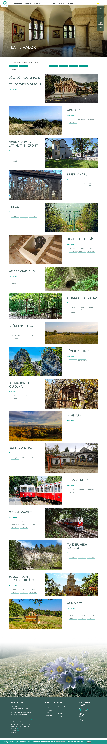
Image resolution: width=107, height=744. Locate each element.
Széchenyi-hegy (21, 326)
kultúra (15, 94)
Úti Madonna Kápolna (19, 384)
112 (18, 732)
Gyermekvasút (20, 512)
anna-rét (72, 618)
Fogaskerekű (77, 480)
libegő (24, 219)
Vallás (73, 307)
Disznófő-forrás (80, 239)
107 (18, 728)
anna (82, 618)
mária (91, 310)
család (33, 335)
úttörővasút (24, 522)
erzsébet (82, 307)
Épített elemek (15, 161)
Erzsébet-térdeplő (82, 298)
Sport (24, 155)
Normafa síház (21, 448)
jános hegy (33, 281)
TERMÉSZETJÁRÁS (53, 66)
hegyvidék (24, 94)
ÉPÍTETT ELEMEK (84, 66)
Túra (73, 119)
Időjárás (48, 713)
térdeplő (91, 307)
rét (91, 618)
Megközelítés (61, 3)
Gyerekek (14, 158)
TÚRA (33, 66)
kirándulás (82, 251)
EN (100, 3)
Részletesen (13, 89)
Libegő (14, 207)
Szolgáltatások (38, 3)
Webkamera (49, 715)
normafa (72, 122)
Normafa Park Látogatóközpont (23, 144)
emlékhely (82, 310)
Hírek (46, 3)
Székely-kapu (77, 175)
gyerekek (81, 489)
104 (25, 725)
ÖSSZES (14, 69)
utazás (33, 524)
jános (14, 589)
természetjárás (73, 251)
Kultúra (33, 158)
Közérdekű (60, 713)
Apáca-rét (75, 110)
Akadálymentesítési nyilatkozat (63, 707)
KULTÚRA (64, 66)
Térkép (53, 3)
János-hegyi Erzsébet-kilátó (21, 578)
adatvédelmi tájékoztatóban (62, 741)
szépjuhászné (14, 283)
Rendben (89, 741)
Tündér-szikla (78, 351)
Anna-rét (74, 603)
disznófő (81, 248)
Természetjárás (82, 119)
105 (18, 730)
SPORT (23, 66)
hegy (24, 589)
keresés (100, 28)
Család (15, 155)
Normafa (70, 3)
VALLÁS (74, 66)
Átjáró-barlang (22, 271)
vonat (24, 524)
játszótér (91, 615)
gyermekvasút (15, 524)
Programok (28, 3)
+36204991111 (30, 717)
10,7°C (100, 14)
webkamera (100, 9)
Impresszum (61, 716)
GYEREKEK (43, 66)
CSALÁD (14, 66)
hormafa (72, 615)
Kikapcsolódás (18, 3)
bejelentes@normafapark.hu (33, 719)
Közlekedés (49, 710)
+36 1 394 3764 (30, 721)
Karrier (60, 711)
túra (91, 248)
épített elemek (33, 94)
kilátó (14, 592)
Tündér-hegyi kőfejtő (77, 546)
